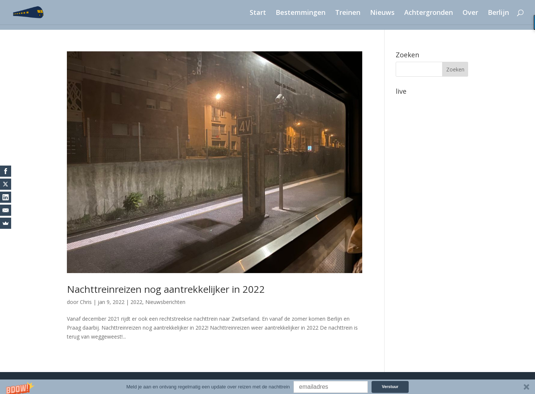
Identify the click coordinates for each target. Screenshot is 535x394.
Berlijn (498, 13)
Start (258, 13)
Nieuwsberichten (165, 301)
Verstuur (390, 386)
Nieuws (382, 13)
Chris (86, 301)
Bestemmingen (300, 13)
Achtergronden (428, 13)
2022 (136, 301)
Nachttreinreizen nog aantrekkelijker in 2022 (166, 289)
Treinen (347, 13)
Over (470, 13)
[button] (267, 386)
